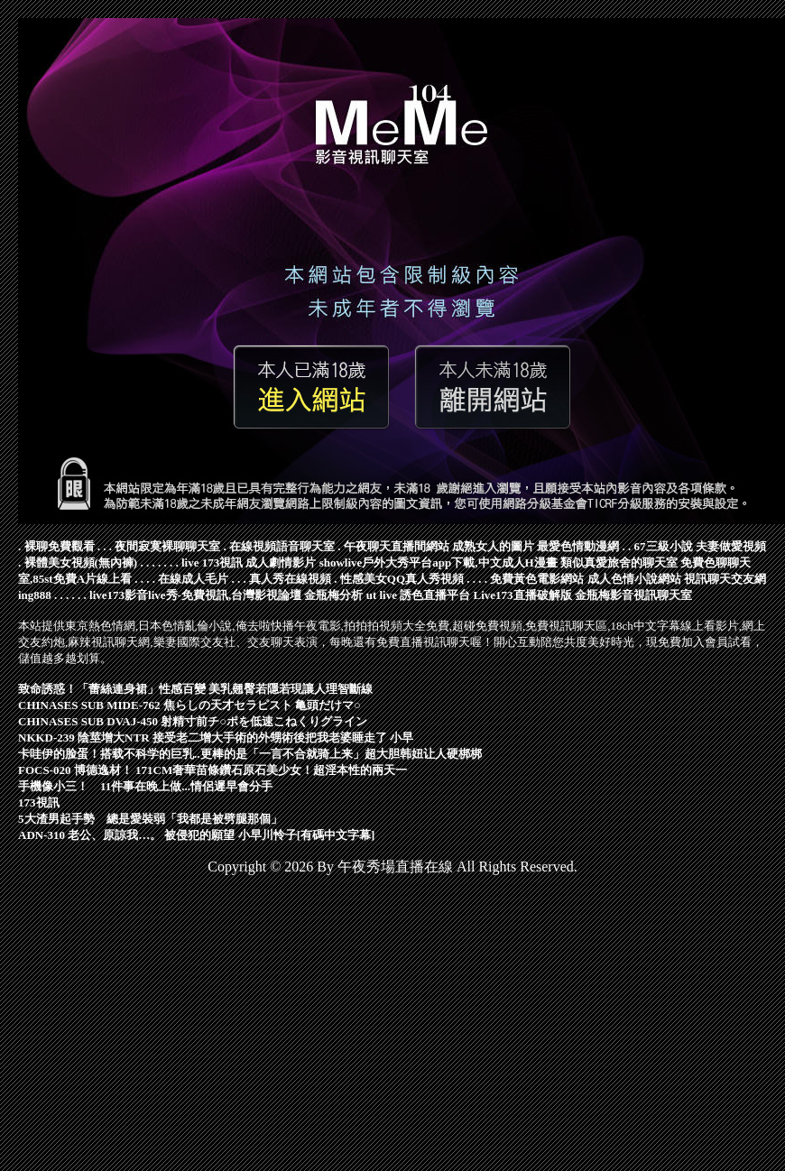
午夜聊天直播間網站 (396, 546)
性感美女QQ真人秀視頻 (402, 579)
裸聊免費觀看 (59, 546)
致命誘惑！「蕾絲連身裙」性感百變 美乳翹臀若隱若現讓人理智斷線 (195, 689)
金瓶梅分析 (333, 595)
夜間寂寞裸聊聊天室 (167, 546)
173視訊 (39, 802)
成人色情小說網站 (634, 579)
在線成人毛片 (193, 579)
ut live (381, 595)
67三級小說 (663, 546)
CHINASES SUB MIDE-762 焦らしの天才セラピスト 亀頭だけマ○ (189, 705)
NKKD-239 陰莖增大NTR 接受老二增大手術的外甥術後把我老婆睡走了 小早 (215, 737)
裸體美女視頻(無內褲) (81, 562)
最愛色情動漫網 (578, 546)
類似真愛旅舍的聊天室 (619, 562)
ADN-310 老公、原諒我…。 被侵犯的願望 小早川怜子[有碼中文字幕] (196, 835)
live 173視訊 (212, 562)
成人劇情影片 (280, 562)
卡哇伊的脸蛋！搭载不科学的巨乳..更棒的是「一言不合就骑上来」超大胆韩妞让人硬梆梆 (250, 754)
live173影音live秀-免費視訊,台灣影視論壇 (195, 595)
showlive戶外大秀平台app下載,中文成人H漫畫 (438, 562)
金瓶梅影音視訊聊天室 (633, 595)
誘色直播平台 (435, 595)
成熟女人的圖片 (493, 546)
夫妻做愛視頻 (731, 546)
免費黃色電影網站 (537, 579)
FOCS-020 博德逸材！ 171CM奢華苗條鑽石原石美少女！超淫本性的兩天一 (212, 770)
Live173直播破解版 (522, 595)
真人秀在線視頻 (290, 579)
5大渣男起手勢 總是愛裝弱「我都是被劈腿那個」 (150, 818)
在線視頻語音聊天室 (282, 546)
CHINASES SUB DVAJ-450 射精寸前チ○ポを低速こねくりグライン (192, 721)
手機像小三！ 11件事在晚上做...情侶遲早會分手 (145, 786)
